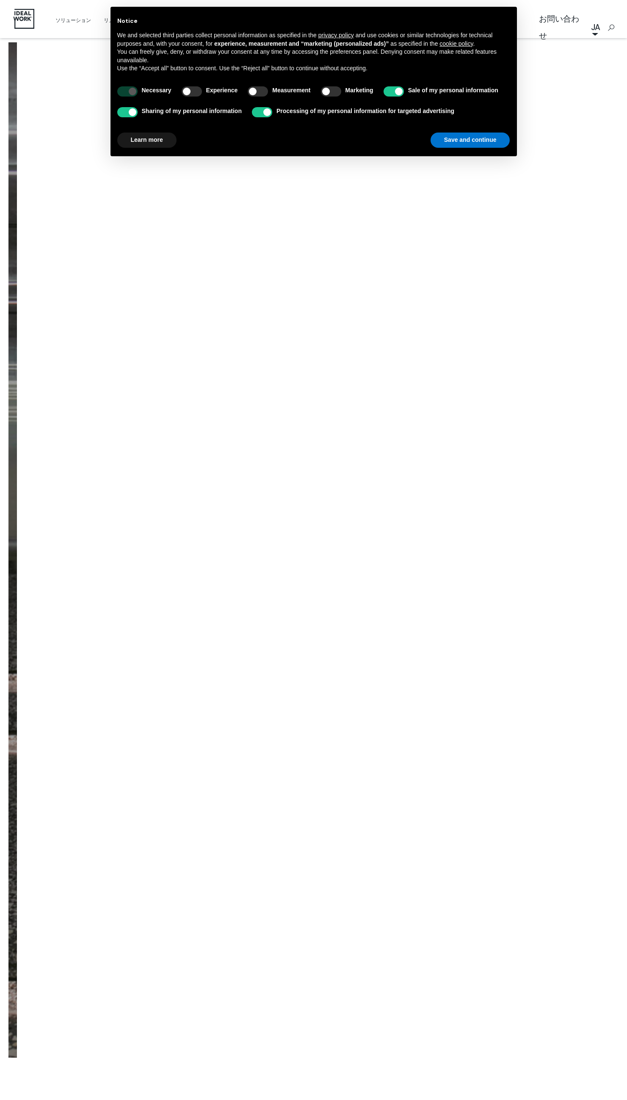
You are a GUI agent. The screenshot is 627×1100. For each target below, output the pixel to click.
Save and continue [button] (470, 139)
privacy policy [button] (336, 35)
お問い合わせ (559, 27)
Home (227, 502)
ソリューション (73, 20)
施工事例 (261, 502)
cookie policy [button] (456, 43)
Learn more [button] (147, 139)
